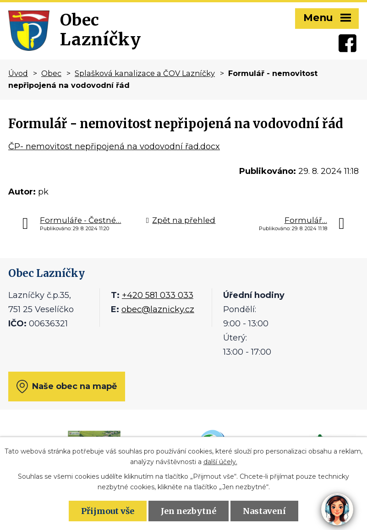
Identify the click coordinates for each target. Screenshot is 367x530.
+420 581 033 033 (157, 295)
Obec (51, 73)
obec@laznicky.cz (157, 309)
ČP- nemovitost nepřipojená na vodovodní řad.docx (114, 146)
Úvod (18, 73)
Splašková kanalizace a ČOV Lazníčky (145, 73)
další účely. (220, 462)
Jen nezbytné (188, 511)
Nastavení (264, 511)
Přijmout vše (107, 511)
